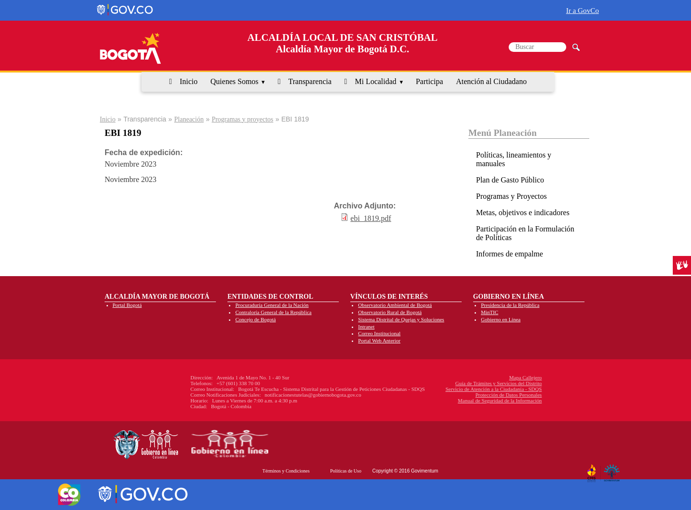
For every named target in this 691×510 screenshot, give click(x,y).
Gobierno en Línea (500, 319)
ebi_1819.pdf (370, 218)
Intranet (366, 326)
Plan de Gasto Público (510, 180)
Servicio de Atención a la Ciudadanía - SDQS (433, 389)
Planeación (188, 119)
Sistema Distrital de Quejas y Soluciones (401, 319)
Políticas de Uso (345, 471)
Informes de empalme (509, 254)
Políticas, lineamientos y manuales (513, 159)
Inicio (188, 81)
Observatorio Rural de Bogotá (389, 312)
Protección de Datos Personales (448, 395)
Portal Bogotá (127, 305)
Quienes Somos (235, 81)
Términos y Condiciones (286, 471)
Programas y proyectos (242, 119)
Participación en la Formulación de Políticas (525, 233)
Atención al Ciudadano (491, 81)
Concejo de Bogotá (255, 319)
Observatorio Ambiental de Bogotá (395, 305)
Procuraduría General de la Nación (272, 305)
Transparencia (310, 81)
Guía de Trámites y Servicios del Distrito (438, 383)
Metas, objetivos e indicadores (523, 212)
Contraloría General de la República (273, 312)
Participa (429, 81)
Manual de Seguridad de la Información (440, 400)
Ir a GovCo (582, 10)
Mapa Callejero (465, 377)
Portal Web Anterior (379, 340)
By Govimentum (613, 469)
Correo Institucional (379, 333)
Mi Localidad (375, 81)
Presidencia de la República (510, 305)
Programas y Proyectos (511, 196)
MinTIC (489, 312)
